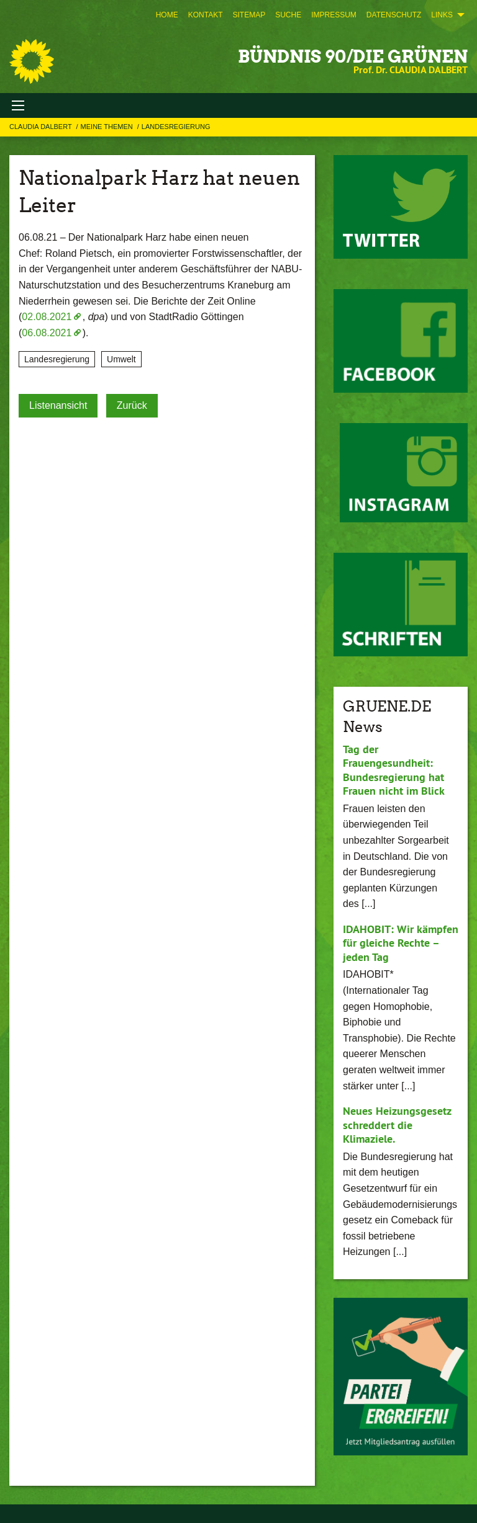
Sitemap (248, 15)
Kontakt (205, 15)
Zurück (132, 405)
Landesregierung (176, 126)
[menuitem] (167, 15)
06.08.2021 (46, 333)
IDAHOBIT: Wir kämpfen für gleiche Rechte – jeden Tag (400, 943)
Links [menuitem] (442, 15)
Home (167, 15)
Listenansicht (58, 405)
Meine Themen (108, 126)
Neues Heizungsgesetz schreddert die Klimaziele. (397, 1125)
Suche (288, 15)
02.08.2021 (46, 316)
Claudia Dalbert (41, 126)
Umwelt (121, 359)
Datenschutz (393, 15)
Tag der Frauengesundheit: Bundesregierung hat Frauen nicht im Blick (394, 770)
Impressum (334, 15)
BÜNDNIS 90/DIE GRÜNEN (353, 56)
